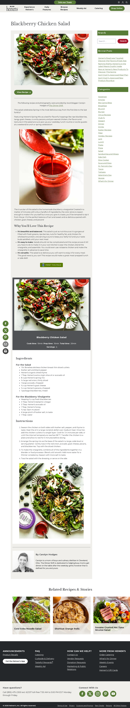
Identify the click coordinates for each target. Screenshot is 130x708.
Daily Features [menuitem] (47, 8)
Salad (100, 151)
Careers (103, 665)
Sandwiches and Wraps (108, 154)
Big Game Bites (105, 103)
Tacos (100, 169)
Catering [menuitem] (99, 8)
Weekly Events (106, 661)
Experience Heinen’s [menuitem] (29, 8)
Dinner (101, 124)
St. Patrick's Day (105, 166)
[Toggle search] (126, 2)
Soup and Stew (105, 163)
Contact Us (72, 653)
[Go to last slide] (16, 614)
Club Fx (101, 118)
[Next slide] (124, 614)
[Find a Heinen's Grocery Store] (118, 2)
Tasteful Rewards (44, 661)
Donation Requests (76, 661)
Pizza (100, 148)
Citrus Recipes (104, 115)
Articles (101, 100)
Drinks (101, 127)
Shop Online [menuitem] (116, 8)
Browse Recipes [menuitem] (64, 8)
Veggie (101, 178)
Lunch (101, 142)
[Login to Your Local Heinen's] (122, 2)
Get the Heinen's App (15, 660)
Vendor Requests (75, 657)
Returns (109, 704)
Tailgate (102, 172)
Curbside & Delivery (44, 657)
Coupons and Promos (84, 704)
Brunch (101, 109)
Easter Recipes (104, 130)
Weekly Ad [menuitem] (81, 8)
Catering (39, 653)
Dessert (101, 121)
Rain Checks (99, 704)
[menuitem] (12, 8)
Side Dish (102, 157)
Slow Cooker (103, 160)
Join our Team (65, 2)
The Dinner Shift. (56, 104)
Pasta (100, 145)
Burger (101, 112)
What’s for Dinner (107, 657)
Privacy (72, 704)
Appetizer (102, 97)
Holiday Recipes (105, 136)
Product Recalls (10, 653)
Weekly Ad (40, 665)
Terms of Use (62, 704)
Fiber (100, 133)
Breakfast (102, 106)
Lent (100, 139)
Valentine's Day (105, 175)
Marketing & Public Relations (76, 666)
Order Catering (106, 653)
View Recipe (24, 91)
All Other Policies (120, 704)
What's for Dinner (106, 181)
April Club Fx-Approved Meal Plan (113, 75)
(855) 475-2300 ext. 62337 (19, 691)
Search (123, 41)
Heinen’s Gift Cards (108, 669)
